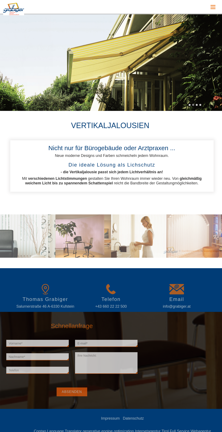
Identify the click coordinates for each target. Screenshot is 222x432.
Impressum (122, 418)
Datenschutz (145, 418)
